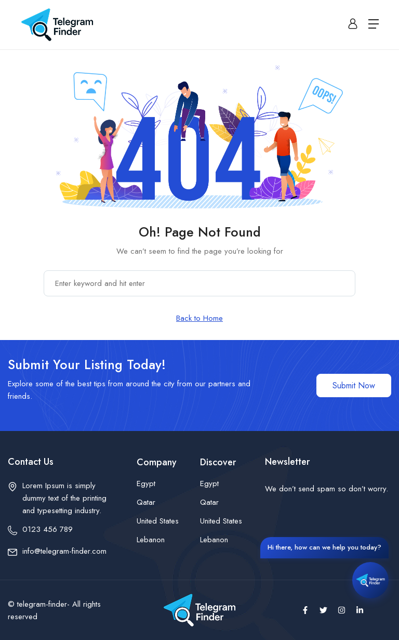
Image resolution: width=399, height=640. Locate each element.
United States (158, 521)
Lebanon (151, 539)
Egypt (146, 483)
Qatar (146, 502)
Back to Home (199, 318)
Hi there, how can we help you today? (324, 547)
